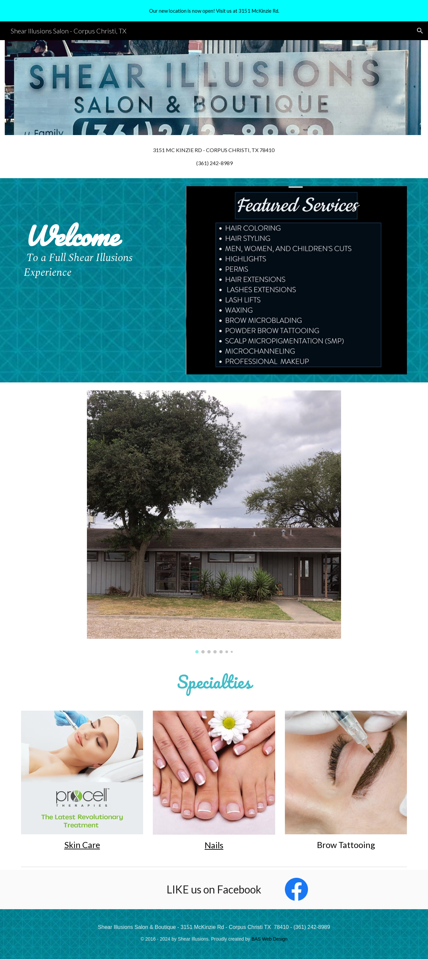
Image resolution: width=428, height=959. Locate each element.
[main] (214, 156)
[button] (420, 31)
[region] (214, 10)
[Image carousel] (214, 521)
